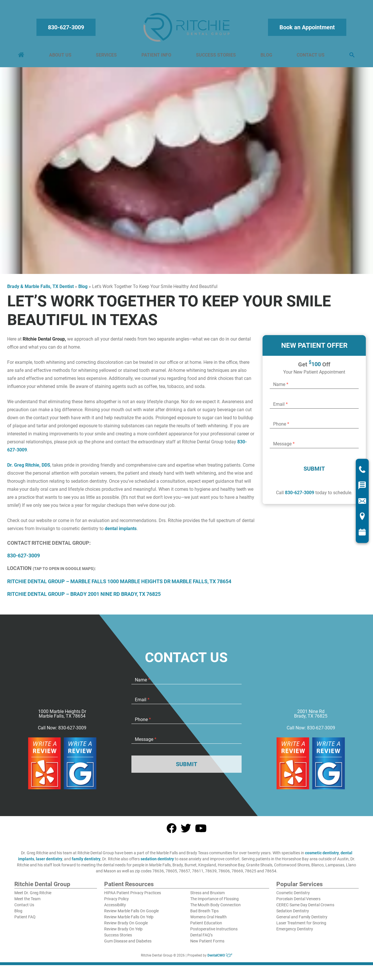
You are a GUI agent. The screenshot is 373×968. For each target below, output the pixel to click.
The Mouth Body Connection (215, 907)
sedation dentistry (157, 861)
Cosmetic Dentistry (293, 895)
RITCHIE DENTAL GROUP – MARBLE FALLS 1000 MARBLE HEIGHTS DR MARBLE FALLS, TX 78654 (119, 584)
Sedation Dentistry (292, 913)
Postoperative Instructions (214, 932)
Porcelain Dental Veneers (298, 901)
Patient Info (157, 56)
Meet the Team (27, 901)
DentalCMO (219, 958)
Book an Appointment (306, 28)
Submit (314, 471)
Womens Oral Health (208, 919)
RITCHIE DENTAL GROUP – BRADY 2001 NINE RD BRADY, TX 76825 (84, 597)
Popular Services (299, 887)
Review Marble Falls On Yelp (129, 919)
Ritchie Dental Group (42, 887)
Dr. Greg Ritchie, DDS (28, 468)
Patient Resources (129, 887)
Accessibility (115, 907)
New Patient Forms (207, 944)
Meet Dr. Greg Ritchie (32, 895)
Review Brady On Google (126, 925)
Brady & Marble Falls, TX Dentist (40, 289)
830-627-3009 (67, 28)
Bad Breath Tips (204, 913)
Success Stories (216, 56)
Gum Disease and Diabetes (127, 944)
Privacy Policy (116, 901)
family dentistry (86, 861)
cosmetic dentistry (322, 855)
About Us (61, 56)
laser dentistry (49, 861)
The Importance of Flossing (214, 901)
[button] (350, 56)
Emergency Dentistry (294, 932)
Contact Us (310, 56)
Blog (266, 56)
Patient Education (206, 925)
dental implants (121, 531)
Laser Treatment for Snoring (301, 925)
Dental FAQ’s (201, 938)
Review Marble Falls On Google (131, 913)
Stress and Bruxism (207, 895)
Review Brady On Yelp (123, 932)
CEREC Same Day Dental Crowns (305, 907)
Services (106, 56)
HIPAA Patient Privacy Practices (132, 895)
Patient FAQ (25, 919)
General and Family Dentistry (301, 919)
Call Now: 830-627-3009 (62, 731)
